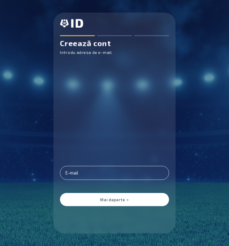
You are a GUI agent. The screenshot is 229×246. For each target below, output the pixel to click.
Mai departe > (114, 199)
